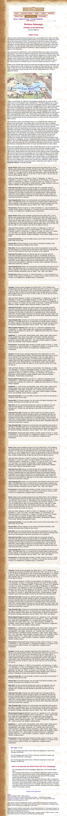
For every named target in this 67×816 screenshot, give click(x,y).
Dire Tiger (14, 748)
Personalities (42, 16)
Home (16, 13)
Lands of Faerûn (31, 16)
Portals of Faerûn (37, 19)
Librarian (27, 796)
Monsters (51, 13)
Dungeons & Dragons (13, 799)
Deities (44, 13)
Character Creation (26, 13)
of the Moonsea (33, 791)
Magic (37, 13)
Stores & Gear (19, 16)
